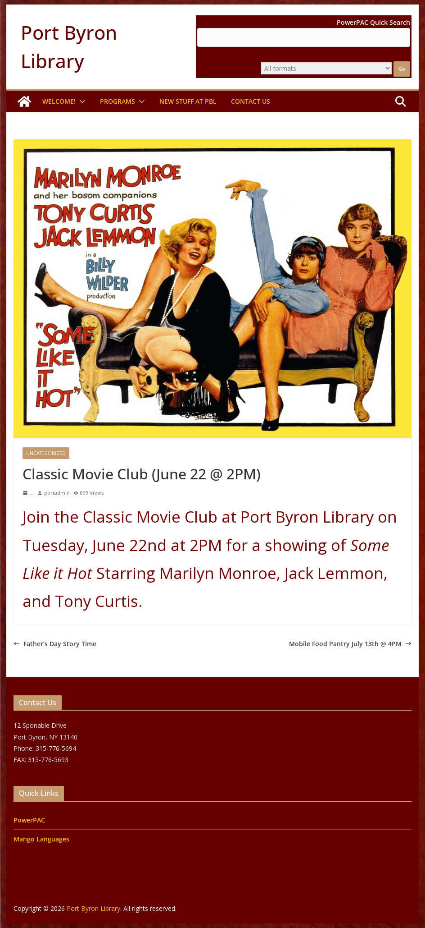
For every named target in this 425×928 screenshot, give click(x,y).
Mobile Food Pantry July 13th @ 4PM (350, 643)
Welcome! (59, 101)
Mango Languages (41, 839)
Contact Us (250, 101)
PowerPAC (29, 820)
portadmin (57, 492)
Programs (117, 101)
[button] (81, 101)
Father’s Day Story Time (55, 643)
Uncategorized (46, 453)
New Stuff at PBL (188, 101)
